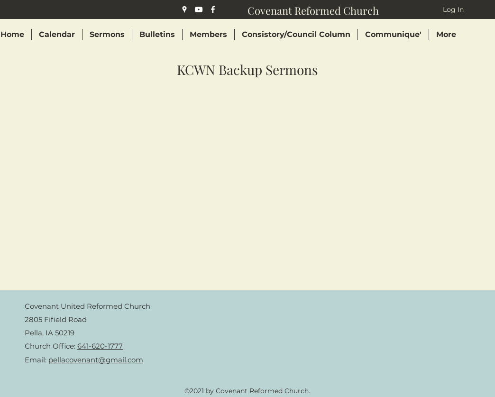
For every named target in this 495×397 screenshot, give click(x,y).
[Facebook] (213, 9)
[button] (208, 34)
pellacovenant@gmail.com (95, 359)
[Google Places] (184, 9)
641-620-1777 (100, 346)
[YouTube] (198, 9)
